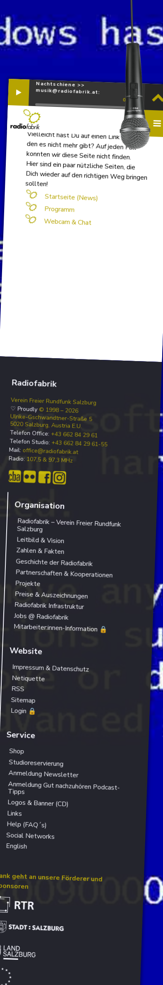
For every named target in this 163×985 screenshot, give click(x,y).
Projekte (28, 583)
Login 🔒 (23, 711)
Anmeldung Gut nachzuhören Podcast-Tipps (64, 787)
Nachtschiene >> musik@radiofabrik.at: (68, 87)
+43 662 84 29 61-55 (79, 444)
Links (14, 813)
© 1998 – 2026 (59, 410)
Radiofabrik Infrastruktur (49, 606)
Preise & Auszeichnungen (51, 595)
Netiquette (28, 678)
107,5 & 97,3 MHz (49, 460)
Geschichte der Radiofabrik (54, 562)
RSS (17, 689)
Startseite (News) (71, 197)
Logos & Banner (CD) (38, 803)
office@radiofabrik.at (51, 451)
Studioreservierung (36, 763)
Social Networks (30, 835)
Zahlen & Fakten (40, 551)
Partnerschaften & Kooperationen (64, 573)
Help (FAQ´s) (27, 825)
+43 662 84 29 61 (74, 434)
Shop (16, 751)
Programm (59, 209)
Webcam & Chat (67, 222)
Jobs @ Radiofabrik (41, 616)
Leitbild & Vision (41, 540)
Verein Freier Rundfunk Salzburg (54, 401)
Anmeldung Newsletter (43, 774)
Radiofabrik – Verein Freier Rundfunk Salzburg (69, 525)
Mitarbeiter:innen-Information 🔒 (61, 628)
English (16, 846)
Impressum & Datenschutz (50, 668)
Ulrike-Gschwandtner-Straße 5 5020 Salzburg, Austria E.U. (51, 421)
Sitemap (23, 700)
